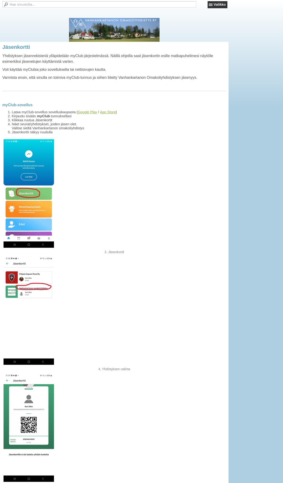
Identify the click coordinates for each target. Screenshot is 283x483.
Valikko (219, 4)
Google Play (87, 112)
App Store (108, 112)
